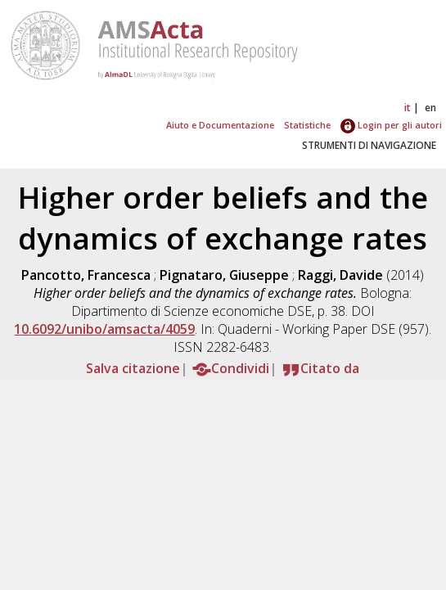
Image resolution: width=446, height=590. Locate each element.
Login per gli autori (391, 125)
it (407, 108)
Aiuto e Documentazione (220, 125)
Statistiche (307, 125)
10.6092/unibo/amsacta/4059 (104, 329)
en (430, 108)
